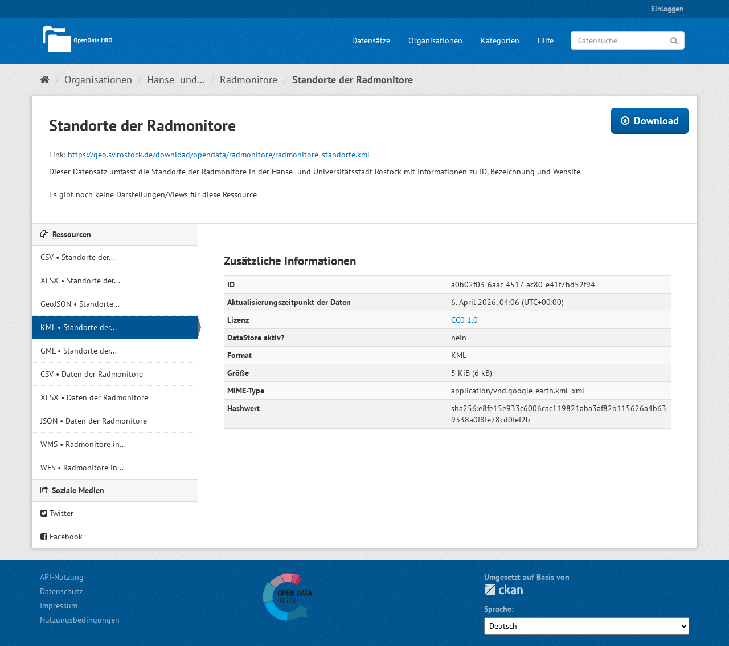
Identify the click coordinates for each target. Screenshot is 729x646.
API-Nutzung (62, 577)
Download (650, 120)
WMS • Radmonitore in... (83, 444)
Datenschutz (61, 591)
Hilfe (546, 40)
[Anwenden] (674, 39)
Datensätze (371, 40)
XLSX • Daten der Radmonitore (94, 397)
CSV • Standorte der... (77, 257)
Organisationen (435, 40)
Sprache (497, 609)
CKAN (503, 590)
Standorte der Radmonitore (352, 79)
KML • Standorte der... (78, 327)
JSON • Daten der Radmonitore (93, 421)
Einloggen (667, 9)
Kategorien (500, 40)
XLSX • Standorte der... (80, 280)
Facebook (61, 536)
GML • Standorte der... (78, 351)
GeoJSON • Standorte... (80, 304)
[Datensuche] (628, 40)
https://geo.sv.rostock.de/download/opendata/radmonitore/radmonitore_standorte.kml (219, 154)
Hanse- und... (176, 79)
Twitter (56, 513)
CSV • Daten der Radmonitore (91, 374)
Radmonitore (248, 79)
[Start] (45, 79)
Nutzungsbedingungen (80, 620)
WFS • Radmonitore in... (82, 467)
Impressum (58, 605)
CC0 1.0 (464, 320)
